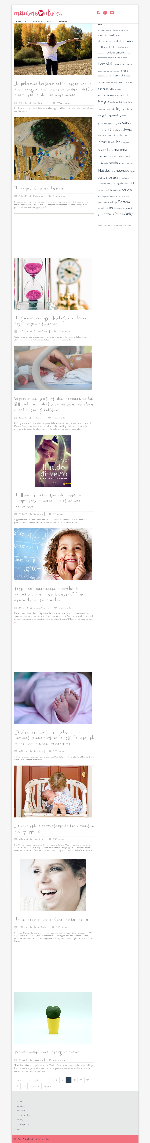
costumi (101, 75)
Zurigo (128, 213)
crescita (128, 75)
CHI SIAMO (62, 21)
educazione (105, 95)
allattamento (125, 41)
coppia (124, 71)
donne (102, 88)
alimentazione (106, 41)
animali (127, 52)
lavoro (128, 129)
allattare (124, 47)
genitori (124, 115)
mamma (120, 149)
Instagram (112, 12)
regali (119, 183)
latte (114, 130)
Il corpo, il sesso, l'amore (39, 189)
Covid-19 (110, 75)
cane (129, 64)
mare (127, 156)
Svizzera (124, 201)
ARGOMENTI (38, 21)
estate (125, 95)
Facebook (98, 13)
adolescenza (104, 30)
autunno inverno (119, 57)
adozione (115, 30)
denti (107, 82)
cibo (104, 70)
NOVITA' (50, 21)
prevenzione (103, 183)
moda (113, 163)
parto (101, 177)
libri (117, 142)
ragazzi (112, 183)
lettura (123, 135)
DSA (108, 89)
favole (112, 102)
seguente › (34, 1086)
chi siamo (21, 1110)
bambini (105, 63)
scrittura (117, 190)
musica (122, 163)
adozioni (115, 35)
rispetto (101, 190)
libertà (111, 142)
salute (109, 190)
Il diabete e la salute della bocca (51, 920)
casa (100, 70)
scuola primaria (105, 196)
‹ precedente (33, 1080)
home (19, 1101)
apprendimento (105, 57)
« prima (19, 1080)
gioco (111, 123)
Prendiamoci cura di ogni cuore (46, 1053)
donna (128, 82)
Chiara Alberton (41, 607)
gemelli (114, 115)
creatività (120, 75)
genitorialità (103, 123)
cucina (101, 82)
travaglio (102, 207)
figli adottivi (127, 109)
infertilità (104, 129)
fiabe (113, 109)
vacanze (110, 208)
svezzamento (103, 202)
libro (110, 149)
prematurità (124, 178)
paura (109, 178)
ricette (125, 183)
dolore (119, 82)
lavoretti (120, 130)
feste (108, 109)
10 (87, 1080)
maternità (103, 163)
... (29, 111)
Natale (103, 170)
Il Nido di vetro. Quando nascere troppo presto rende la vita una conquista (47, 501)
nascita (130, 163)
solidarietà (123, 196)
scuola (127, 190)
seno (115, 196)
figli (118, 108)
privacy (20, 1119)
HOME (18, 21)
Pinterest (105, 13)
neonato (122, 170)
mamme (103, 156)
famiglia (103, 101)
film (99, 115)
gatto (106, 115)
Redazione (38, 196)
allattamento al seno (109, 47)
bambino (119, 64)
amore (120, 52)
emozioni (116, 95)
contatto (21, 1106)
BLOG (27, 21)
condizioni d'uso (24, 1115)
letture (103, 141)
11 (18, 1086)
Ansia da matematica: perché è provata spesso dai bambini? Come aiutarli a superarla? (49, 595)
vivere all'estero (114, 213)
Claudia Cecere (40, 102)
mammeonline (116, 156)
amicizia (111, 52)
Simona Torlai (40, 927)
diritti (113, 82)
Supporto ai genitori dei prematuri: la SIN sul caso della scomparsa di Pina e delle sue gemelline (54, 405)
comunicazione (113, 70)
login (19, 1129)
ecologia (120, 89)
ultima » (47, 1086)
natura (112, 171)
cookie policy (23, 1124)
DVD (113, 89)
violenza (118, 207)
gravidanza (123, 122)
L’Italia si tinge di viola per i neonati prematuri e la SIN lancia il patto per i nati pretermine (54, 738)
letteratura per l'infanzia (109, 135)
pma (115, 177)
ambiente (102, 52)
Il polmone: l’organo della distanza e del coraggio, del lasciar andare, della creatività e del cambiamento (53, 90)
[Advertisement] (54, 232)
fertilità (118, 102)
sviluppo (114, 202)
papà (132, 171)
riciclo (132, 183)
